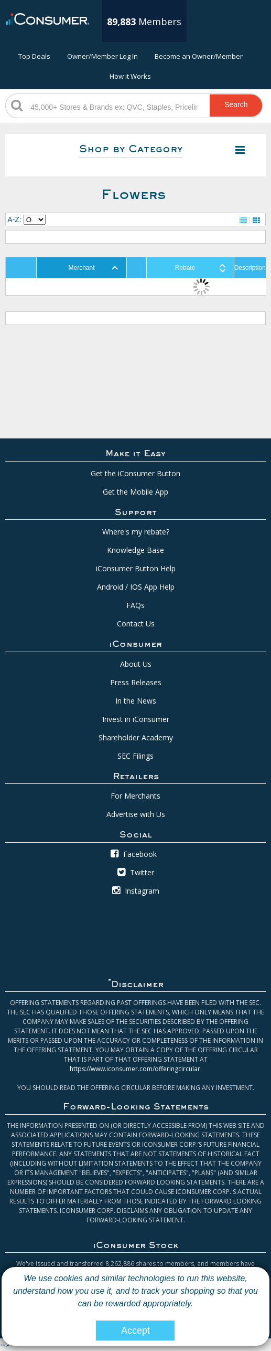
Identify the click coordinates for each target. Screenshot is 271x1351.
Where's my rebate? (135, 532)
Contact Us (136, 624)
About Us (135, 664)
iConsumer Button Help (136, 568)
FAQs (135, 605)
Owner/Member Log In (102, 56)
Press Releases (135, 682)
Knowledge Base (135, 550)
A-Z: (14, 219)
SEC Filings (135, 756)
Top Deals (34, 56)
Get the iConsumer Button (135, 473)
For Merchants (135, 796)
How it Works (130, 76)
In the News (135, 701)
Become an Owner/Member (199, 56)
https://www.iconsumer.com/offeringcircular (135, 1068)
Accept (135, 1330)
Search (235, 104)
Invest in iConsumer (135, 719)
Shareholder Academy (136, 737)
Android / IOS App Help (136, 587)
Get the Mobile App (135, 492)
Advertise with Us (135, 814)
